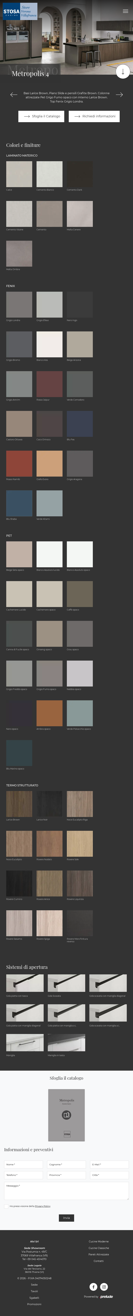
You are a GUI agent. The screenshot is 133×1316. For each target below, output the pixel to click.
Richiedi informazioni (94, 116)
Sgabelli (34, 1297)
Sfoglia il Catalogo (41, 116)
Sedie (34, 1284)
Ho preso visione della (30, 1206)
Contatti (99, 1261)
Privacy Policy (42, 1206)
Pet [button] (9, 535)
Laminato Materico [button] (21, 155)
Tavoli (34, 1291)
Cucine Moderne (99, 1241)
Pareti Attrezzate (98, 1254)
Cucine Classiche (99, 1248)
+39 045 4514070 (36, 1259)
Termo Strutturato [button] (22, 785)
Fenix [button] (10, 286)
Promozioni (34, 1304)
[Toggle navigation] (125, 11)
